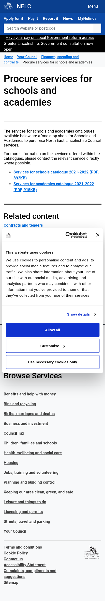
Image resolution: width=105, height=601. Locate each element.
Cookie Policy (16, 553)
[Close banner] (97, 235)
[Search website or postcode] (48, 28)
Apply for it (13, 18)
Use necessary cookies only (52, 362)
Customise (52, 346)
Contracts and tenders (23, 225)
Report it (50, 18)
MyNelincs (87, 18)
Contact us (13, 559)
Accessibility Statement (25, 565)
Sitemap (11, 582)
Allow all (52, 330)
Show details (78, 314)
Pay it (33, 18)
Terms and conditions (23, 547)
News (68, 18)
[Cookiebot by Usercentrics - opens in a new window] (66, 235)
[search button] (97, 28)
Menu (93, 6)
